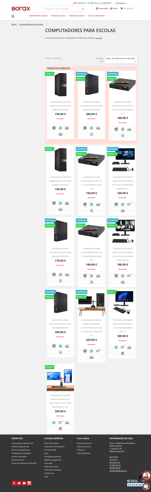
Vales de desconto (84, 453)
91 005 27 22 (93, 3)
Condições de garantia (52, 456)
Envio (46, 453)
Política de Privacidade (52, 470)
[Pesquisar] (64, 8)
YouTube (24, 483)
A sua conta (83, 438)
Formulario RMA (50, 450)
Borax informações (51, 443)
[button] (13, 16)
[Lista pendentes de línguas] (121, 3)
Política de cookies (51, 466)
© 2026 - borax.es (75, 489)
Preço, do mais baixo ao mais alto (121, 60)
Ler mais (98, 38)
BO (21, 8)
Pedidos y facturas (84, 446)
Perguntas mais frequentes (54, 446)
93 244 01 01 (80, 3)
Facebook (14, 483)
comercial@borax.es (118, 470)
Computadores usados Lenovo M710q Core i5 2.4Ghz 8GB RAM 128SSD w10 (60, 252)
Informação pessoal (84, 443)
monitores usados (77, 16)
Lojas (46, 476)
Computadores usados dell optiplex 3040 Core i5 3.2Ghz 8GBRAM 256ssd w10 (60, 106)
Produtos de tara (18, 460)
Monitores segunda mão (21, 450)
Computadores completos (21, 453)
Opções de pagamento (52, 460)
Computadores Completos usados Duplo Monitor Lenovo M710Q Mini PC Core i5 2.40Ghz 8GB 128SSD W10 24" (91, 327)
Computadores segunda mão (22, 443)
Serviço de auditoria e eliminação (24, 463)
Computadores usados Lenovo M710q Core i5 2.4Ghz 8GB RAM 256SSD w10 (91, 106)
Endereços (81, 450)
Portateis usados (58, 16)
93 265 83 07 (105, 3)
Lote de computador (96, 16)
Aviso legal (48, 463)
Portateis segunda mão (20, 446)
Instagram (29, 483)
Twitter (19, 483)
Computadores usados (38, 16)
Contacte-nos (49, 473)
